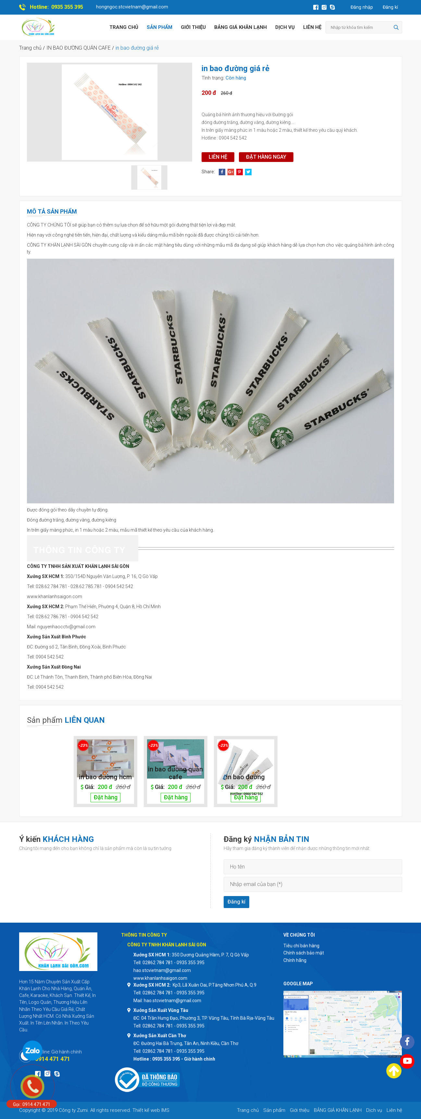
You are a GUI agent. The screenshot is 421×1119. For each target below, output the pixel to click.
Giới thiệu (193, 27)
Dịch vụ (285, 27)
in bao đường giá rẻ (137, 48)
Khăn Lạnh (30, 988)
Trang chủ (123, 27)
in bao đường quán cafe (175, 773)
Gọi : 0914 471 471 (31, 1104)
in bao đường (245, 777)
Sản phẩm (159, 27)
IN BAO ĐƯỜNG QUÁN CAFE (78, 48)
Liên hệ (312, 27)
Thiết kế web (146, 1110)
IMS (165, 1110)
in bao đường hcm (105, 777)
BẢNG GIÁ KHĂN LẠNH (240, 27)
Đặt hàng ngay (266, 157)
